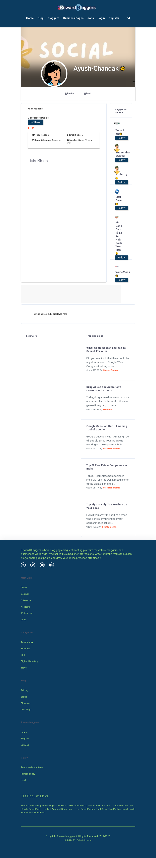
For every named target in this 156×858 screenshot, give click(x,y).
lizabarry (119, 176)
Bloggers (53, 18)
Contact (25, 594)
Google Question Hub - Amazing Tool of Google (106, 428)
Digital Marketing (29, 661)
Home (30, 18)
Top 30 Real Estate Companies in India (106, 467)
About (24, 587)
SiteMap (25, 745)
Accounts (25, 607)
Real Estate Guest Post (99, 805)
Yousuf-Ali (119, 132)
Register (114, 18)
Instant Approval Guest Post (58, 809)
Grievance (26, 600)
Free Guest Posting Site (87, 809)
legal (23, 780)
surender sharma (111, 448)
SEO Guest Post (77, 805)
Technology (27, 642)
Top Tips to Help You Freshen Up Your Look (106, 506)
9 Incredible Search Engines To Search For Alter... (106, 349)
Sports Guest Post (30, 809)
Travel (24, 667)
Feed (87, 93)
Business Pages (73, 18)
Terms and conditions (32, 767)
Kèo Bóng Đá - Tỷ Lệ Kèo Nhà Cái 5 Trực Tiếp (118, 238)
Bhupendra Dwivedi (119, 154)
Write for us (26, 613)
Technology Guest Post (53, 805)
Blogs (24, 697)
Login (101, 18)
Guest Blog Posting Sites (114, 809)
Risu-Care (118, 200)
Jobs (91, 18)
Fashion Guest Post (123, 805)
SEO (23, 655)
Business (25, 648)
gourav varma (109, 527)
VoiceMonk (119, 274)
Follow (36, 122)
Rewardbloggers (66, 836)
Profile (69, 93)
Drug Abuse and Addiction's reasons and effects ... (103, 388)
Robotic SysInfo (82, 840)
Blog (41, 18)
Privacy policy (28, 774)
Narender (107, 409)
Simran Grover (110, 370)
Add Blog (26, 709)
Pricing (24, 690)
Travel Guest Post (30, 805)
